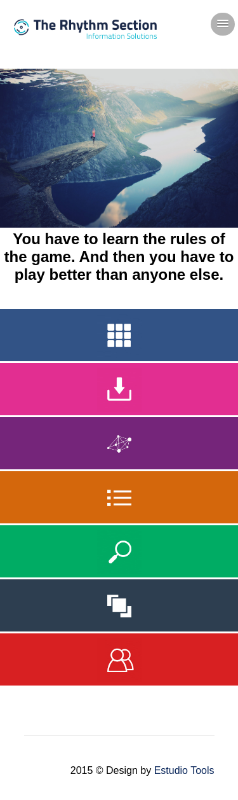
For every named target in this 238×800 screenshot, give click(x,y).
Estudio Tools (184, 770)
